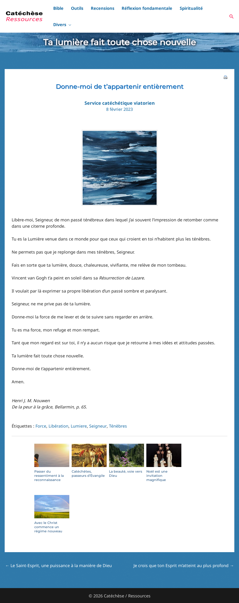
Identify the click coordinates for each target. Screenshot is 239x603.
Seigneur (97, 413)
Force (40, 413)
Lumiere (79, 413)
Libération (59, 413)
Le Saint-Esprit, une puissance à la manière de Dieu (58, 552)
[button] (221, 10)
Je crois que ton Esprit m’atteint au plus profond (184, 552)
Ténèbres (118, 413)
